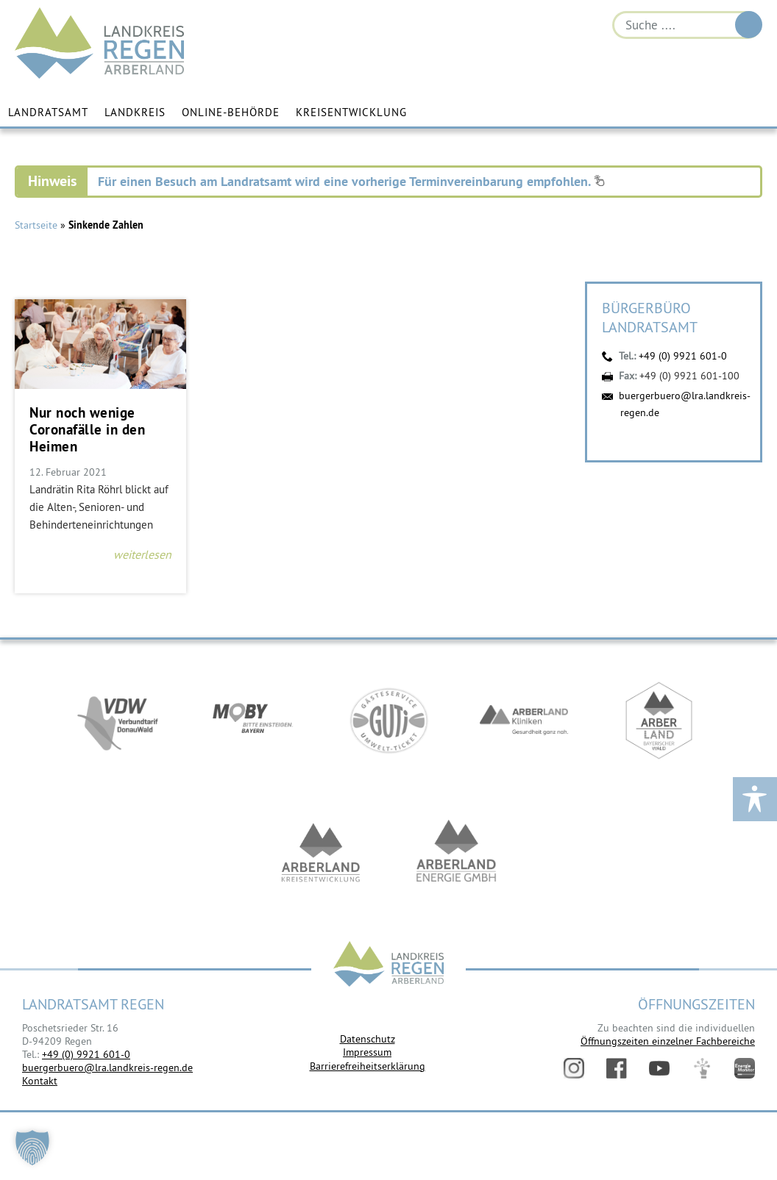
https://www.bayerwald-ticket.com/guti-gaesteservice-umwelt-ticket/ (388, 720)
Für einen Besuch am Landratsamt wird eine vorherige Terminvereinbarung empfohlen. (351, 181)
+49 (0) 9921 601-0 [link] (86, 1054)
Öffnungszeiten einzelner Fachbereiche (668, 1041)
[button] (32, 1147)
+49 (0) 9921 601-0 (683, 355)
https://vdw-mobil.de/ (118, 720)
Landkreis (135, 112)
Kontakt (39, 1080)
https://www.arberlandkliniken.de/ (524, 720)
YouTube (659, 1068)
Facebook (616, 1068)
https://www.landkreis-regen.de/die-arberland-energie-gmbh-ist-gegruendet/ (456, 853)
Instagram (574, 1068)
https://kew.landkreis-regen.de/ (321, 853)
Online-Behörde (231, 112)
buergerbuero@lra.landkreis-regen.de (107, 1067)
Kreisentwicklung (351, 112)
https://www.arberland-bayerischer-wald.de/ (659, 720)
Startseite (36, 225)
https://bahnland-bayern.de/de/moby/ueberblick (253, 720)
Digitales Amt (702, 1068)
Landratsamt (48, 112)
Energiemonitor (744, 1068)
